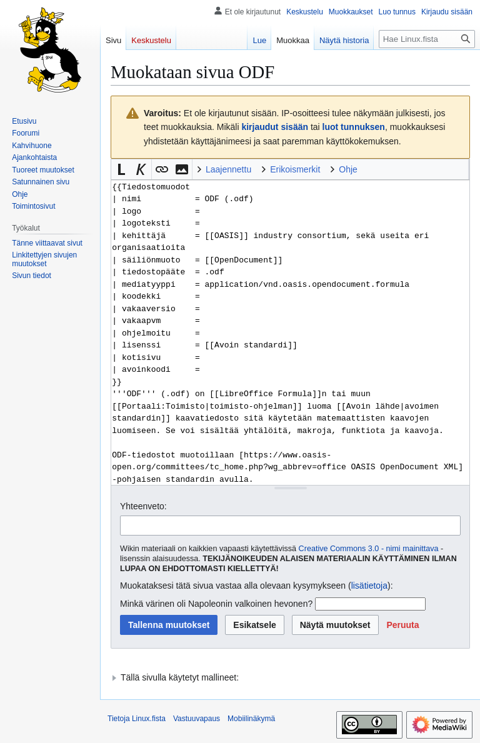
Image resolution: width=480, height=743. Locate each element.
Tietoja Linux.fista (137, 718)
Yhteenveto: (143, 506)
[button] (121, 169)
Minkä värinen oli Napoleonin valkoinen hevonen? (216, 604)
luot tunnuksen (353, 127)
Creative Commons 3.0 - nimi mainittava (369, 548)
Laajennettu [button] (228, 169)
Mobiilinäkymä (251, 718)
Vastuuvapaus (196, 718)
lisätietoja (369, 586)
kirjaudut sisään (274, 127)
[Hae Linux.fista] (427, 39)
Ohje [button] (348, 169)
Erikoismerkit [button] (295, 169)
